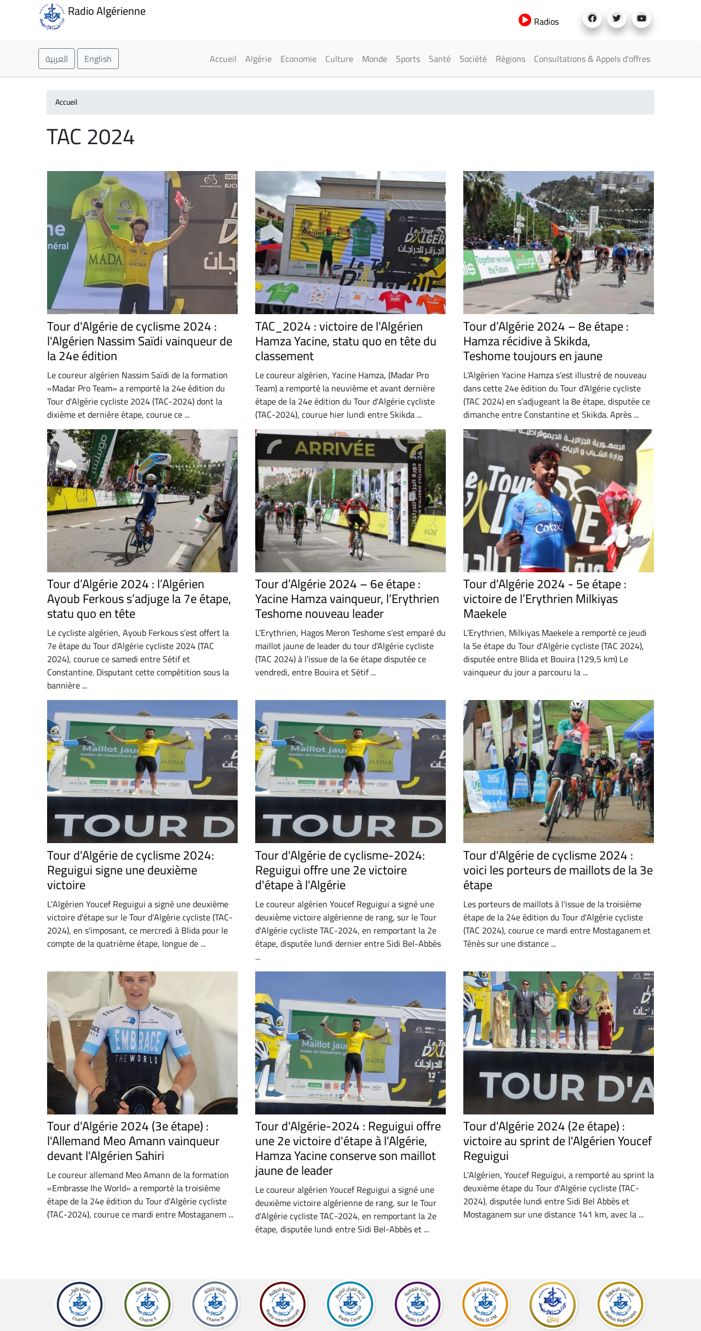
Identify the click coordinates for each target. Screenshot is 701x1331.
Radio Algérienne (92, 15)
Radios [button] (539, 21)
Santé (440, 58)
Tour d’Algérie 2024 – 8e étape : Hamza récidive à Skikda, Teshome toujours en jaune (546, 341)
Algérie (258, 58)
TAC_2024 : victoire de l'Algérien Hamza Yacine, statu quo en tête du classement (345, 341)
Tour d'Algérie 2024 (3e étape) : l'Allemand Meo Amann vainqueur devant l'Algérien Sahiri (133, 1140)
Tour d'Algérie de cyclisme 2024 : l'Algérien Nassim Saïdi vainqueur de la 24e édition (139, 341)
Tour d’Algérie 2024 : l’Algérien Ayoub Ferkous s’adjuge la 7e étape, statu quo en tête (139, 598)
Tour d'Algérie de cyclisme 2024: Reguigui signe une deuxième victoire (130, 870)
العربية (56, 58)
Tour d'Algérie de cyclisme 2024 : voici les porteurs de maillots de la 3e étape (558, 870)
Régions (510, 58)
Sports (408, 58)
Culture (339, 58)
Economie (298, 58)
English (98, 58)
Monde (374, 58)
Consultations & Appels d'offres (592, 58)
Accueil (223, 58)
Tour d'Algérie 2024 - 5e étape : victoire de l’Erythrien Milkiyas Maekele (545, 598)
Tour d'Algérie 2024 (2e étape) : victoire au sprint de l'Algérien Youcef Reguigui (557, 1140)
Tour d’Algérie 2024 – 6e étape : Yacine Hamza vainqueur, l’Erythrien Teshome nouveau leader (347, 598)
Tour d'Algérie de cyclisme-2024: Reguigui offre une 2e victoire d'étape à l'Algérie (340, 870)
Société (473, 58)
